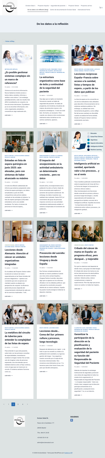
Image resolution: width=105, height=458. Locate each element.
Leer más (8, 115)
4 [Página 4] (22, 404)
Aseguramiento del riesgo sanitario (50, 245)
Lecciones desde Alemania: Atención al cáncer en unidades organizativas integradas (16, 257)
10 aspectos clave (45, 69)
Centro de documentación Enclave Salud (63, 9)
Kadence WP (68, 453)
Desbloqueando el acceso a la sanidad (51, 155)
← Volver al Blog (8, 41)
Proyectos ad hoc (86, 5)
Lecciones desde (88, 69)
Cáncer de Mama (9, 245)
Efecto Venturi (78, 69)
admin (8, 87)
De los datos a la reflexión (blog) (38, 9)
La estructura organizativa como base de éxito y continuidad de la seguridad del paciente (52, 84)
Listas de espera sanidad (22, 155)
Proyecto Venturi (73, 5)
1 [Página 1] (8, 404)
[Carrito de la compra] (101, 8)
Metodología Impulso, (11, 69)
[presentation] (17, 55)
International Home (84, 9)
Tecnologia (89, 159)
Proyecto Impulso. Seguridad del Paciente (86, 157)
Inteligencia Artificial (90, 155)
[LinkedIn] (71, 420)
